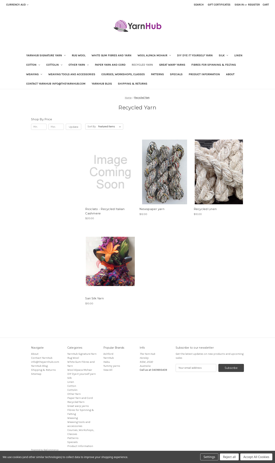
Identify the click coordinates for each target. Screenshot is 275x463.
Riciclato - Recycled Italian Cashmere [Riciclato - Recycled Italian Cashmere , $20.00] (105, 211)
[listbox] (110, 126)
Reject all (229, 457)
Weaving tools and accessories (71, 74)
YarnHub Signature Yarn (46, 55)
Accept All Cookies (256, 457)
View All (107, 370)
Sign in (239, 4)
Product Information (204, 74)
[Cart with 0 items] (266, 4)
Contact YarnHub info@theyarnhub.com (55, 83)
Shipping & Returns (132, 83)
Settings (209, 457)
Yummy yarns (111, 366)
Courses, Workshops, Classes (123, 74)
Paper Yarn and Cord (110, 64)
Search (198, 4)
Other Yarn (78, 64)
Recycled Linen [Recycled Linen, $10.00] (205, 209)
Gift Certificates (219, 4)
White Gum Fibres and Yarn (111, 55)
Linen (238, 55)
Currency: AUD (17, 4)
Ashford (108, 354)
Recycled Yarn (142, 64)
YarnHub (108, 358)
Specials (176, 74)
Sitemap (36, 374)
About (230, 74)
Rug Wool (78, 55)
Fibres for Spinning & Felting (213, 64)
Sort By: (92, 126)
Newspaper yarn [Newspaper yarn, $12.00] (151, 209)
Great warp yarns (172, 64)
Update (73, 126)
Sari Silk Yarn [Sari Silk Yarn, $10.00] (94, 298)
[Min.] (39, 127)
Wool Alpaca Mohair (154, 55)
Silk (223, 55)
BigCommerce (51, 449)
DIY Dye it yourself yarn (195, 55)
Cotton (33, 64)
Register (254, 4)
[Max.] (56, 127)
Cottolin (54, 64)
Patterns (157, 74)
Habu (106, 362)
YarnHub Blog (102, 83)
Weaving (34, 74)
